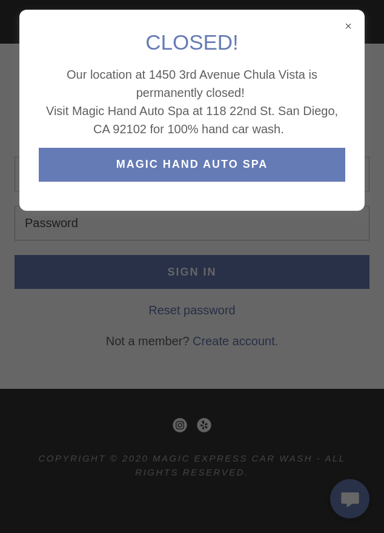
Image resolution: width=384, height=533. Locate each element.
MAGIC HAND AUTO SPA (192, 164)
